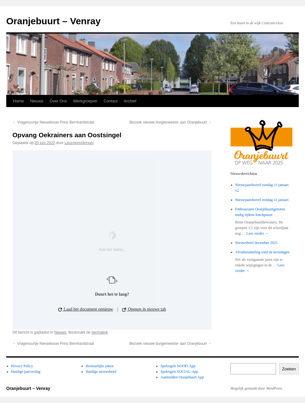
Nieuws (37, 101)
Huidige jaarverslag (25, 371)
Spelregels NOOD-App (178, 366)
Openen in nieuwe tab (144, 309)
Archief (130, 101)
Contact (111, 101)
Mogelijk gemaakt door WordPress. (256, 388)
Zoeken (289, 369)
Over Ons (58, 101)
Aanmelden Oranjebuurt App (182, 377)
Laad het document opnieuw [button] (85, 309)
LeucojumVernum (79, 143)
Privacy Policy (22, 366)
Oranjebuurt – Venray (53, 21)
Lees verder (257, 233)
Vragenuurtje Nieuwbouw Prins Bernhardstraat (53, 122)
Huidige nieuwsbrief (101, 371)
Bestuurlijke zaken (100, 366)
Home (18, 101)
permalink (100, 332)
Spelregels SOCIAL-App (179, 371)
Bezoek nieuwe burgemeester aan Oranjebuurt (170, 122)
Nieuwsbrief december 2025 (256, 243)
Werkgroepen (85, 101)
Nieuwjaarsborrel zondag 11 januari (262, 200)
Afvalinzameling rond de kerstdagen (262, 252)
